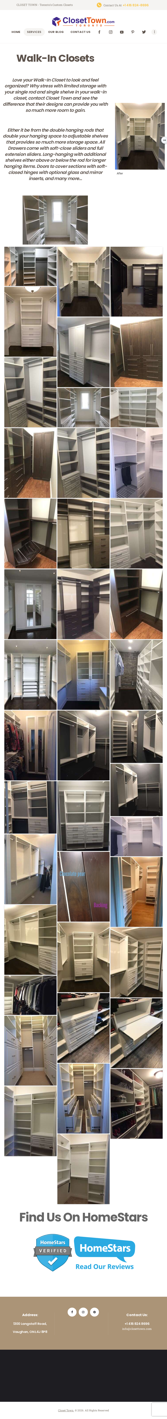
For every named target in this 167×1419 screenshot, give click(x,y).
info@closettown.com (137, 1329)
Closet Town (66, 1410)
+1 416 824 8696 (137, 1323)
